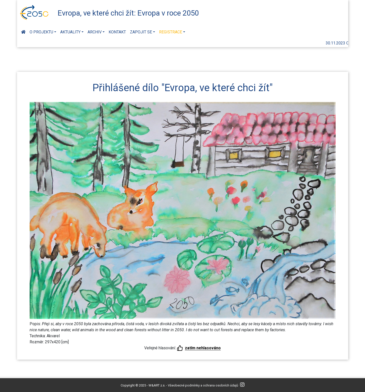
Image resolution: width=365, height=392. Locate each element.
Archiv (95, 32)
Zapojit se (141, 32)
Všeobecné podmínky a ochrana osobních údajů (203, 385)
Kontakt (117, 32)
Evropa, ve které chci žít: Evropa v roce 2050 (128, 13)
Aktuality (70, 32)
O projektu (41, 32)
